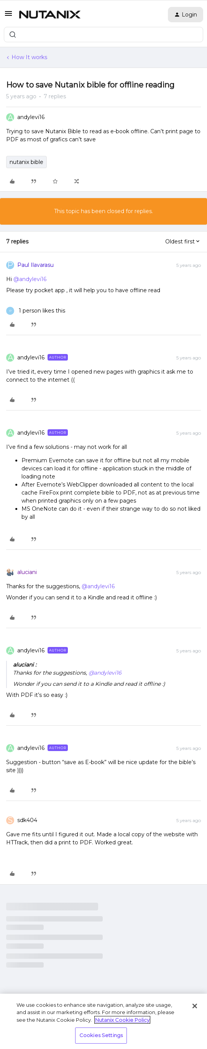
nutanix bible (26, 162)
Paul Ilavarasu (35, 264)
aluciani (27, 572)
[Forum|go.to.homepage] (49, 14)
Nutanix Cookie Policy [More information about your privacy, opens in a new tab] (122, 1020)
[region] (103, 1021)
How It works (29, 57)
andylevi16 (30, 117)
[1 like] (35, 311)
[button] (8, 16)
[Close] (194, 1006)
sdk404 (27, 820)
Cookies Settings (101, 1035)
